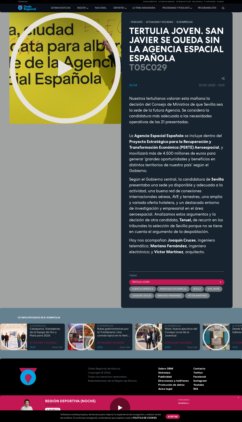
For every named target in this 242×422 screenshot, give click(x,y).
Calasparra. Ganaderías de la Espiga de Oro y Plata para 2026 (45, 332)
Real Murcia (197, 2)
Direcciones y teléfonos (173, 380)
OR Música (183, 403)
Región (81, 7)
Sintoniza (164, 372)
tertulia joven (177, 282)
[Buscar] (222, 8)
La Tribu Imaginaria (143, 7)
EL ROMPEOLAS (185, 22)
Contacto (199, 368)
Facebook (199, 376)
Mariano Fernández (169, 295)
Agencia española (142, 288)
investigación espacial (173, 288)
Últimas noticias (60, 7)
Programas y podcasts (176, 7)
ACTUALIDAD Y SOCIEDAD (159, 22)
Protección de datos (171, 384)
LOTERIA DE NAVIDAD (166, 2)
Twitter (198, 372)
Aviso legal (165, 388)
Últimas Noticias (183, 2)
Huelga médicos (150, 2)
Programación (207, 7)
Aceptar (173, 416)
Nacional (100, 7)
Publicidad (165, 376)
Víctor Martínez (197, 295)
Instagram (200, 380)
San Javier (214, 288)
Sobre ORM (165, 368)
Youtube (198, 384)
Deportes (118, 7)
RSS (195, 388)
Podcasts (136, 22)
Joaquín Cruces (141, 295)
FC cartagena (209, 2)
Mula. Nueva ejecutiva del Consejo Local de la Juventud (181, 332)
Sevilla (197, 288)
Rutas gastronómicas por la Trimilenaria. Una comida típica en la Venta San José (113, 332)
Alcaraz (220, 2)
